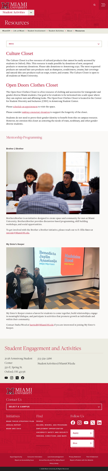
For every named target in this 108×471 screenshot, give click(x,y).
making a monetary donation (36, 112)
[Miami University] (14, 5)
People (39, 421)
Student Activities (14, 12)
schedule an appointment (25, 106)
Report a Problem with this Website (81, 460)
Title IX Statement (92, 457)
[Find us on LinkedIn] (99, 422)
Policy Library (54, 463)
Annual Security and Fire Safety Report (52, 460)
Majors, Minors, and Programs (51, 425)
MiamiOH (6, 31)
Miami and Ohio (13, 428)
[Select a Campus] (54, 407)
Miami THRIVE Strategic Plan (20, 421)
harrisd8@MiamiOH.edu (42, 324)
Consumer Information (34, 457)
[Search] (94, 5)
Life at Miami (18, 31)
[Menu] (103, 5)
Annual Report (13, 425)
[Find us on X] (92, 422)
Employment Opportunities (49, 428)
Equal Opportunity (16, 457)
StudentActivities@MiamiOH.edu (53, 363)
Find (39, 416)
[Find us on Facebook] (72, 422)
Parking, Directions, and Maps (51, 436)
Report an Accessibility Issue (24, 460)
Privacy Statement (75, 457)
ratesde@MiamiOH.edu (17, 232)
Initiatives (13, 416)
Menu (11, 44)
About (69, 31)
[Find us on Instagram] (79, 422)
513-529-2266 (45, 358)
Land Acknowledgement (56, 457)
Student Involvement (36, 31)
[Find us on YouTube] (86, 422)
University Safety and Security (52, 432)
